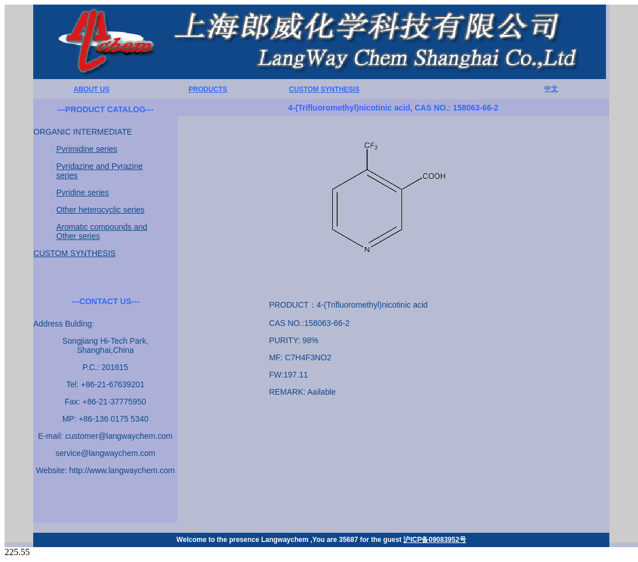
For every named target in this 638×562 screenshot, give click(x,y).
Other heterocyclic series (100, 209)
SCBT (513, 468)
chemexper (262, 468)
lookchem (307, 468)
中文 (551, 89)
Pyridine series (82, 192)
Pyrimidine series (86, 149)
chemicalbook (355, 468)
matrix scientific (468, 468)
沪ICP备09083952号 (434, 540)
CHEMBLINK (409, 468)
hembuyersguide (208, 468)
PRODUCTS (207, 89)
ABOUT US (92, 89)
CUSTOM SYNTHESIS (324, 89)
